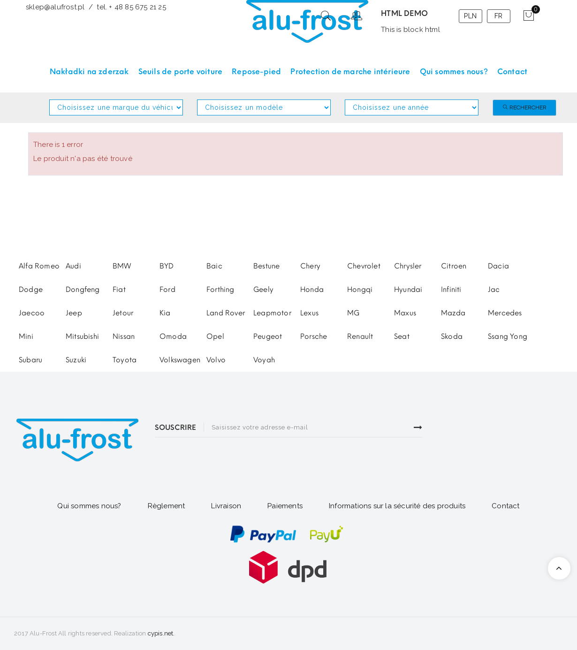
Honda (312, 289)
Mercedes (505, 313)
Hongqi (359, 289)
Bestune (266, 266)
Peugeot (267, 336)
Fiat (119, 289)
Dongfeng (83, 289)
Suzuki (76, 360)
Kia (165, 313)
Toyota (125, 360)
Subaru (30, 360)
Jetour (123, 313)
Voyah (264, 360)
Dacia (498, 266)
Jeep (74, 313)
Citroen (453, 266)
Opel (215, 336)
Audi (73, 266)
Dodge (31, 289)
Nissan (124, 336)
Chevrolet (363, 266)
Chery (310, 266)
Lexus (309, 313)
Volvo (216, 360)
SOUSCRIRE (175, 427)
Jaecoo (32, 313)
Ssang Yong (507, 336)
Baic (214, 266)
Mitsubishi (82, 336)
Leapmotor (272, 313)
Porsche (313, 336)
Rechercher (524, 107)
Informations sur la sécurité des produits (397, 506)
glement (168, 506)
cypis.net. (161, 633)
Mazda (453, 313)
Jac (494, 289)
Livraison (226, 506)
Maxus (405, 313)
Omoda (173, 336)
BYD (166, 266)
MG (353, 313)
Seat (402, 336)
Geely (263, 289)
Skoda (452, 336)
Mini (26, 336)
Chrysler (408, 266)
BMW (122, 266)
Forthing (220, 289)
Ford (167, 289)
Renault (360, 336)
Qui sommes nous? (89, 506)
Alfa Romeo (39, 266)
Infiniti (451, 289)
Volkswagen (179, 360)
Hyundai (408, 289)
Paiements (285, 506)
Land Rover (225, 313)
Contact (505, 506)
